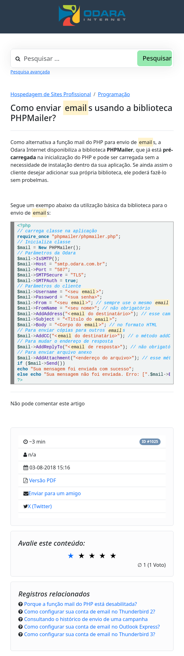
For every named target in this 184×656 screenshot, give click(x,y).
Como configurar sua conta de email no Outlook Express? (92, 626)
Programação (114, 94)
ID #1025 (150, 441)
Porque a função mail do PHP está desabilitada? (80, 604)
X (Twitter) (40, 506)
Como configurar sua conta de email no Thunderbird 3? (89, 634)
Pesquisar (157, 58)
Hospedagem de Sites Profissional (50, 94)
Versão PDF (42, 480)
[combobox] (92, 58)
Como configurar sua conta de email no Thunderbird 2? (89, 611)
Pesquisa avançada (30, 72)
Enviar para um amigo (54, 493)
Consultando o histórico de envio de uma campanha (86, 619)
